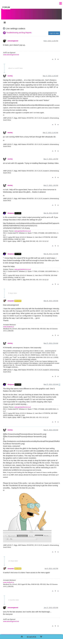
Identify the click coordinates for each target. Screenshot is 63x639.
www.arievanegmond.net (11, 52)
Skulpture (11, 211)
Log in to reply (54, 31)
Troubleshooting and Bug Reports (18, 30)
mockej (10, 73)
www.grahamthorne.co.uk (23, 228)
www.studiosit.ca (8, 324)
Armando (11, 298)
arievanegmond (13, 38)
